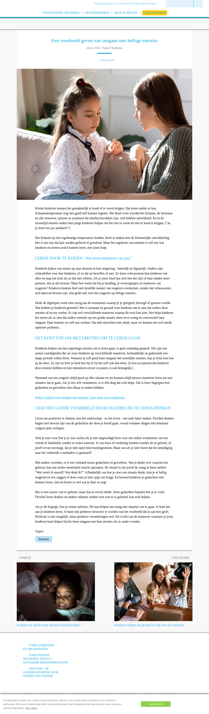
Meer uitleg (31, 707)
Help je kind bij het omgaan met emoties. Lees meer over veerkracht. (80, 397)
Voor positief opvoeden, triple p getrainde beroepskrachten (45, 659)
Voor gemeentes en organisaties (38, 647)
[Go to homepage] (12, 18)
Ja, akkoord (155, 704)
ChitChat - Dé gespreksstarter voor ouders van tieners (40, 672)
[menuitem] (126, 4)
